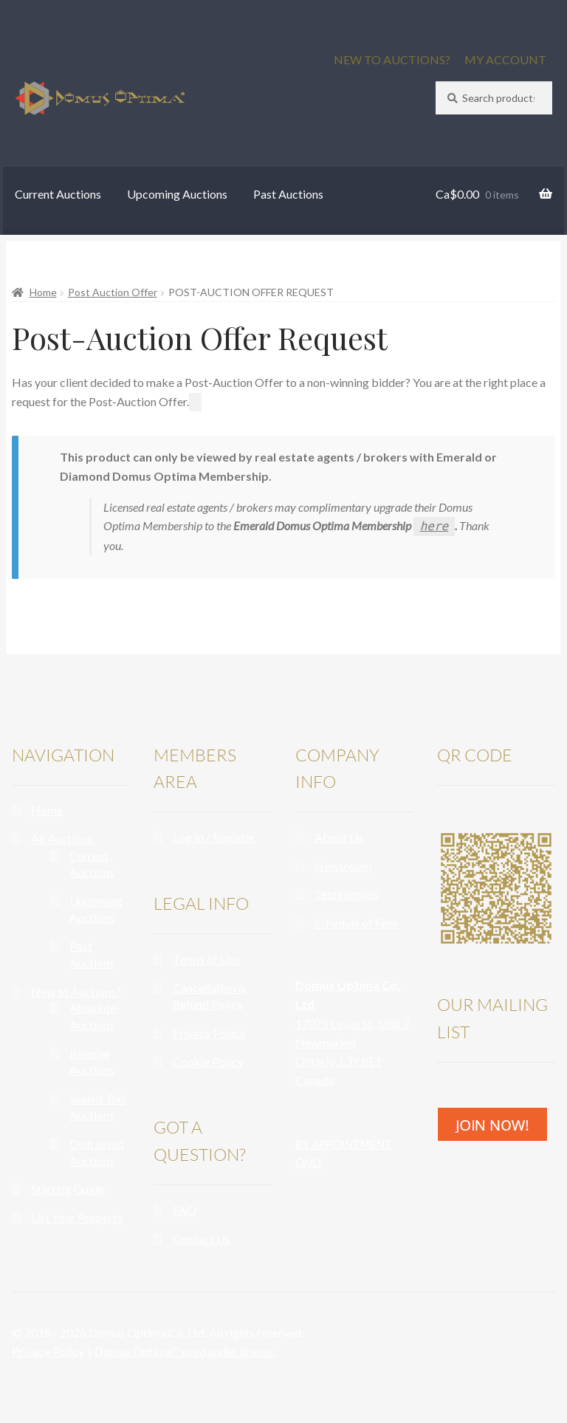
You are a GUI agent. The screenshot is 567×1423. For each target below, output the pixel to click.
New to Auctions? (76, 991)
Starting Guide (67, 1189)
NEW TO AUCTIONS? (392, 59)
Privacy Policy (209, 1033)
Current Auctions (58, 194)
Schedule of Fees (356, 923)
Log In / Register (214, 837)
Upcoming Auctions (177, 194)
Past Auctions (288, 194)
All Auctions (61, 838)
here (434, 526)
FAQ (184, 1210)
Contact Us (201, 1239)
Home (43, 292)
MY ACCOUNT (505, 59)
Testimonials (347, 894)
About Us (339, 837)
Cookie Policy (208, 1062)
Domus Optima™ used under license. (185, 1351)
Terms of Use (206, 959)
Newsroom (343, 866)
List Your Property (77, 1217)
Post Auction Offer (112, 292)
